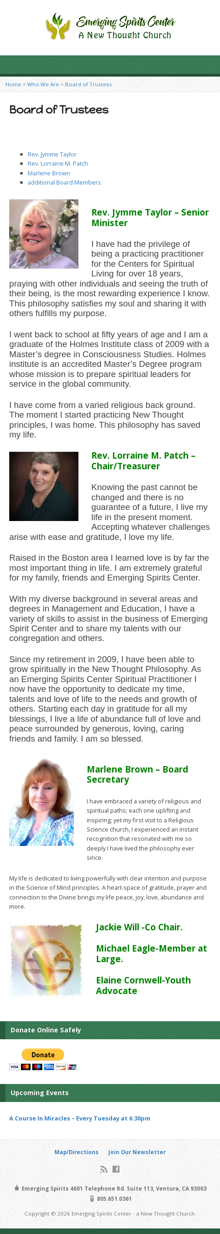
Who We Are (43, 84)
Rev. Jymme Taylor (52, 154)
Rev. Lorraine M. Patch (58, 163)
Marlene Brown (49, 173)
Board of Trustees (88, 84)
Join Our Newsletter (137, 1152)
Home (13, 84)
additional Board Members (64, 182)
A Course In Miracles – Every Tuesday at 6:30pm (79, 1118)
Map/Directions (76, 1152)
